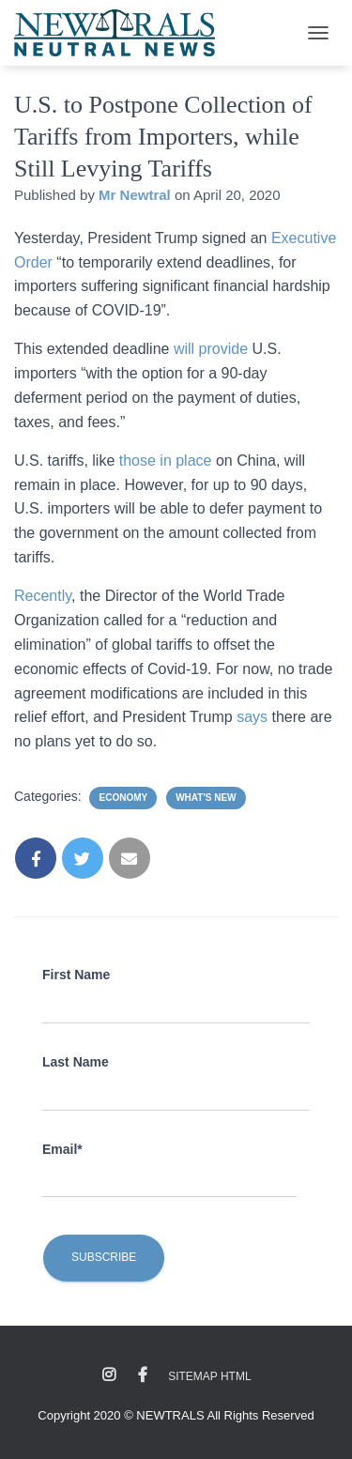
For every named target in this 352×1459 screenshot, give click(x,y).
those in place (165, 460)
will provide (213, 349)
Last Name (75, 1061)
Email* (62, 1149)
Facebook (143, 1375)
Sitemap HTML (209, 1376)
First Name (76, 974)
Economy (123, 797)
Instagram (109, 1375)
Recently (42, 596)
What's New (206, 797)
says (254, 717)
